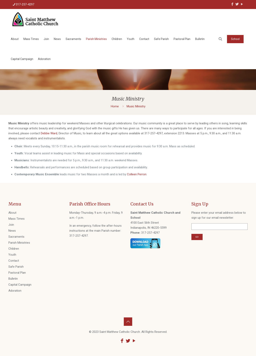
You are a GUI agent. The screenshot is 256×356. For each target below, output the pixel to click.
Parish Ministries (19, 242)
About (12, 212)
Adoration (14, 290)
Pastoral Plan (17, 272)
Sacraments (16, 236)
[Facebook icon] (232, 4)
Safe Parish (16, 266)
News (12, 230)
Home (115, 106)
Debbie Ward (49, 133)
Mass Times (16, 218)
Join (11, 224)
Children (13, 248)
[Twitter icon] (237, 4)
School (235, 39)
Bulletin (13, 278)
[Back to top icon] (128, 321)
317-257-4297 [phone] (25, 4)
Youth (12, 254)
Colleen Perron (136, 174)
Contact (13, 260)
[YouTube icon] (242, 4)
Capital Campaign (19, 284)
